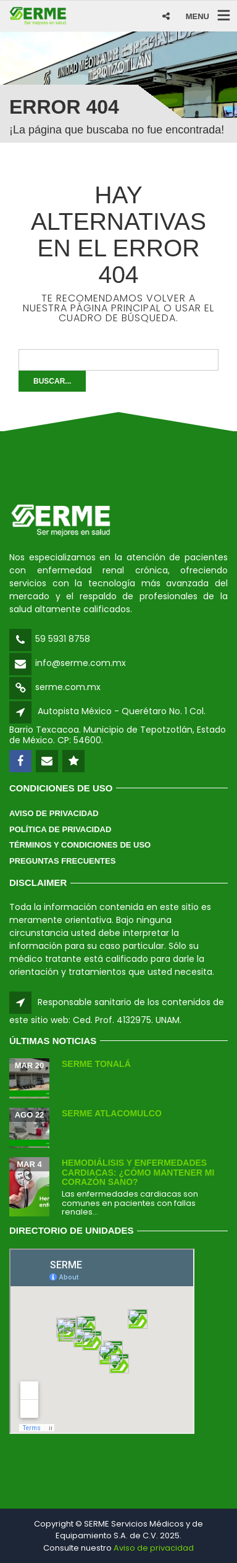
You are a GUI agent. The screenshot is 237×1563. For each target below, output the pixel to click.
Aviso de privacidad (154, 1548)
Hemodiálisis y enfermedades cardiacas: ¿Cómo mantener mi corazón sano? (138, 1172)
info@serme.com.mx (80, 663)
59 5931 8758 (62, 639)
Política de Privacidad (60, 829)
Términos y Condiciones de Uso (80, 844)
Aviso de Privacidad (54, 813)
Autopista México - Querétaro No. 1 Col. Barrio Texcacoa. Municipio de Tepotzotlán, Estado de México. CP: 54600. (117, 725)
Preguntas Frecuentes (62, 861)
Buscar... (52, 381)
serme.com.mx (68, 687)
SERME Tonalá (96, 1064)
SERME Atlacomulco (112, 1113)
